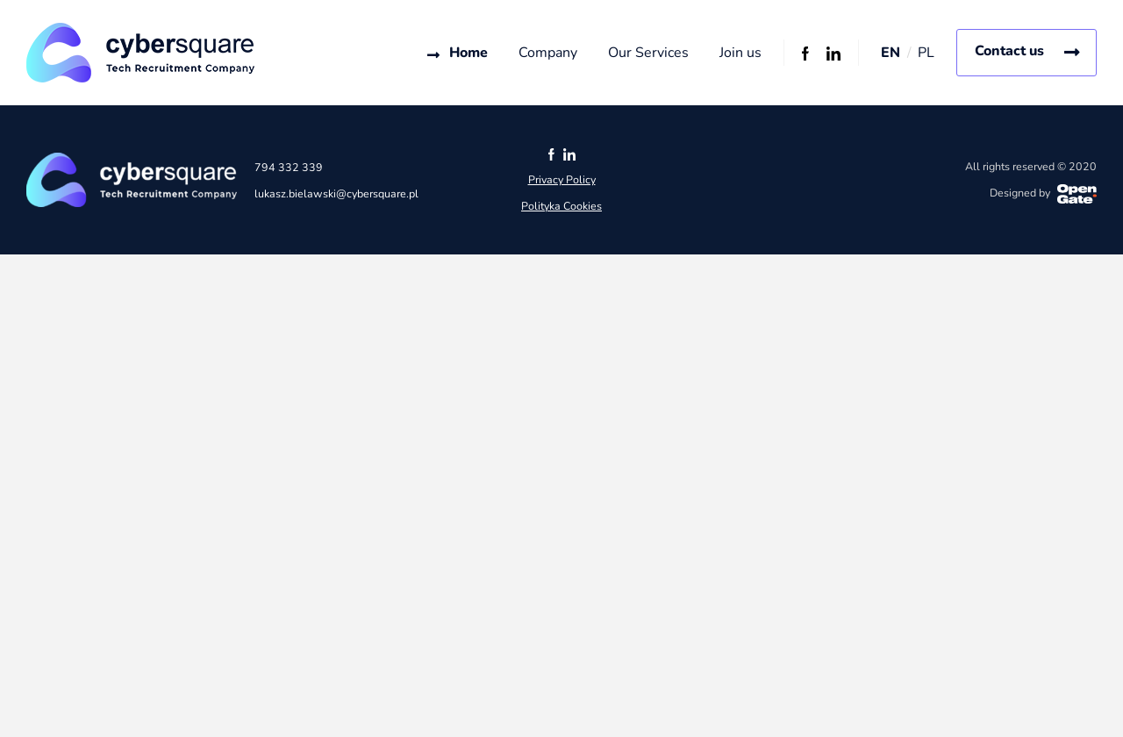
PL (926, 52)
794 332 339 (288, 167)
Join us (740, 52)
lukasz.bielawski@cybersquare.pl (336, 193)
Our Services (648, 52)
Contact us (1009, 51)
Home (468, 52)
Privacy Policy (562, 179)
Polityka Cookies (561, 205)
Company (548, 52)
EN (890, 52)
